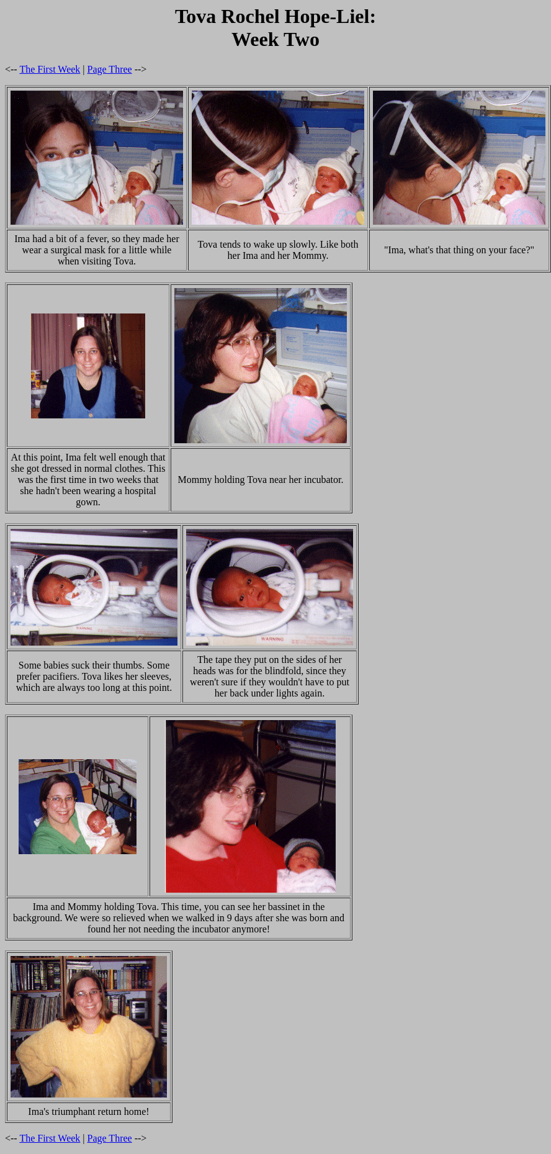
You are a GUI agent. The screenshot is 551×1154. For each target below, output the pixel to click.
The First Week (49, 69)
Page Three (109, 69)
